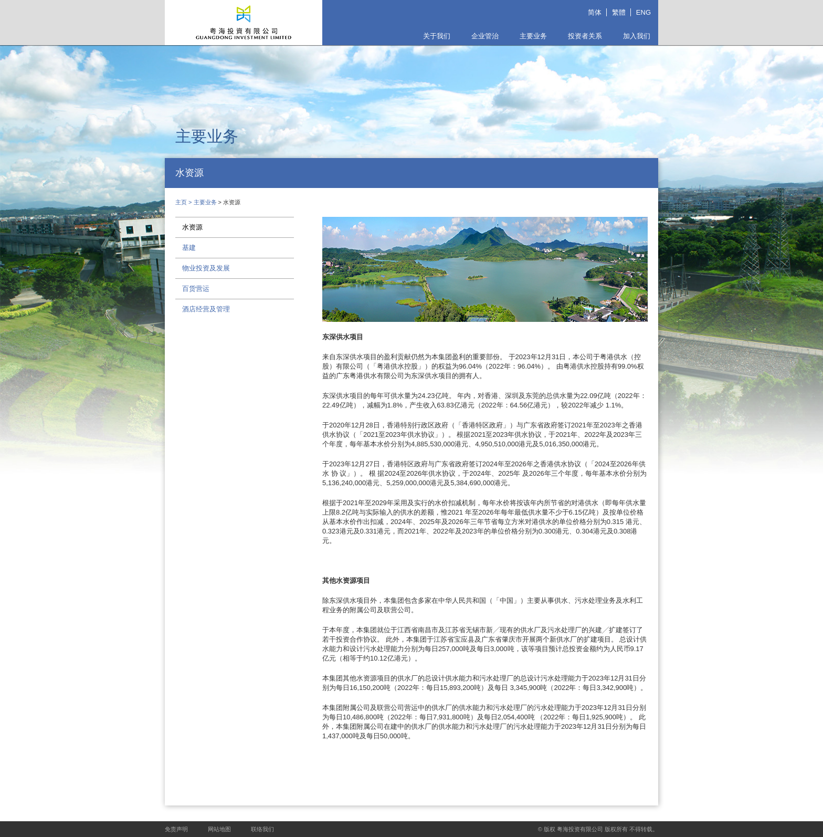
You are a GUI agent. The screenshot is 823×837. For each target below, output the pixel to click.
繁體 (619, 12)
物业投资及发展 (206, 268)
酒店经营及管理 (206, 309)
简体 (595, 12)
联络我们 (262, 829)
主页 (181, 202)
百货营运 (195, 288)
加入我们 (636, 36)
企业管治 (485, 36)
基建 (189, 248)
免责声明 (176, 829)
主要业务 (533, 36)
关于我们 (436, 36)
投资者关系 (585, 36)
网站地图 (219, 829)
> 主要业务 (203, 202)
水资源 (192, 227)
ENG (643, 12)
